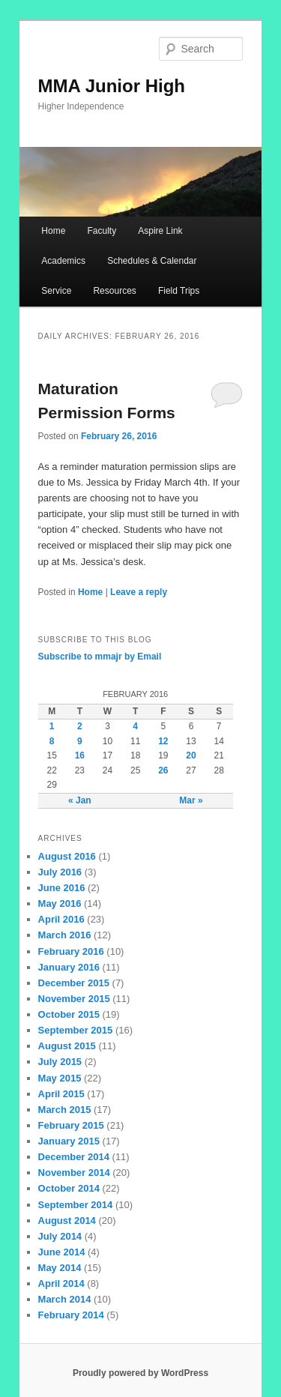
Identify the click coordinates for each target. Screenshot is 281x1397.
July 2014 (60, 1236)
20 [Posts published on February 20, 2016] (191, 755)
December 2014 (73, 1156)
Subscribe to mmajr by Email (100, 656)
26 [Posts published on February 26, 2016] (163, 770)
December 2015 (73, 983)
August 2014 (67, 1220)
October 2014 (69, 1188)
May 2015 (60, 1078)
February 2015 (71, 1125)
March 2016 (64, 935)
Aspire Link (160, 231)
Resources (114, 291)
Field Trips (178, 291)
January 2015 (69, 1141)
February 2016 (71, 951)
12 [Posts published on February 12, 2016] (163, 741)
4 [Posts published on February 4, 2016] (135, 726)
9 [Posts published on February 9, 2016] (79, 741)
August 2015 (67, 1045)
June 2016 (61, 887)
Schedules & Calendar (151, 261)
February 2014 (71, 1315)
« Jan (79, 800)
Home (53, 231)
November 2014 (74, 1172)
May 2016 (60, 903)
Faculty (101, 231)
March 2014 (64, 1299)
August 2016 (67, 856)
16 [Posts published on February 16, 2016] (80, 755)
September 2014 (75, 1204)
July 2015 (60, 1061)
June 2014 (61, 1252)
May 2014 (60, 1267)
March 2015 (64, 1109)
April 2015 (61, 1093)
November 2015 (74, 998)
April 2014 (61, 1283)
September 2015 (75, 1030)
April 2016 (61, 919)
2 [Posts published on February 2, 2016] (79, 726)
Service (56, 291)
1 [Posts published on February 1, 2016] (52, 726)
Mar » (190, 800)
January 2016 (69, 967)
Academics (63, 261)
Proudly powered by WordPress (140, 1373)
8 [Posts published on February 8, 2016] (52, 741)
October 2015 (69, 1014)
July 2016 (60, 872)
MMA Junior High (111, 86)
